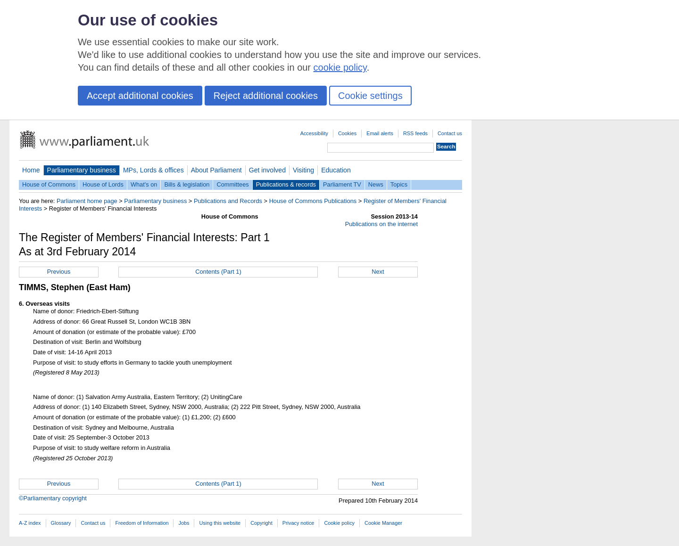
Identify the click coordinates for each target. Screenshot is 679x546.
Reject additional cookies (266, 95)
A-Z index (30, 523)
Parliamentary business (81, 170)
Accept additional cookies (140, 95)
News (375, 184)
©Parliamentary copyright (53, 498)
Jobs (183, 523)
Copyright (261, 523)
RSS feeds (415, 133)
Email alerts (379, 133)
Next (378, 271)
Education (336, 170)
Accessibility (314, 133)
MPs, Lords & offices (153, 170)
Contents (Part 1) (218, 271)
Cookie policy (339, 523)
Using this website (219, 523)
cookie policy (340, 67)
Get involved (267, 170)
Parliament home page (87, 200)
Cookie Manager (383, 523)
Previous (59, 271)
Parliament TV (342, 184)
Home (31, 170)
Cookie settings (370, 95)
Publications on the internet (381, 224)
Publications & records (286, 184)
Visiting (303, 170)
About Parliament (216, 170)
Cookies (347, 133)
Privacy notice (298, 523)
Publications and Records (228, 200)
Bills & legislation (186, 184)
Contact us (450, 133)
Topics (398, 184)
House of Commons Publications (313, 200)
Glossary (61, 523)
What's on (144, 184)
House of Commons (48, 184)
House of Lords (103, 184)
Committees (232, 184)
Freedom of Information (141, 523)
